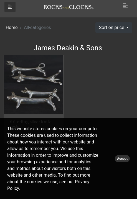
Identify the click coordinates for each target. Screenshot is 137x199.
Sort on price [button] (112, 27)
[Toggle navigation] (125, 6)
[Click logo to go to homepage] (68, 6)
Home (12, 27)
